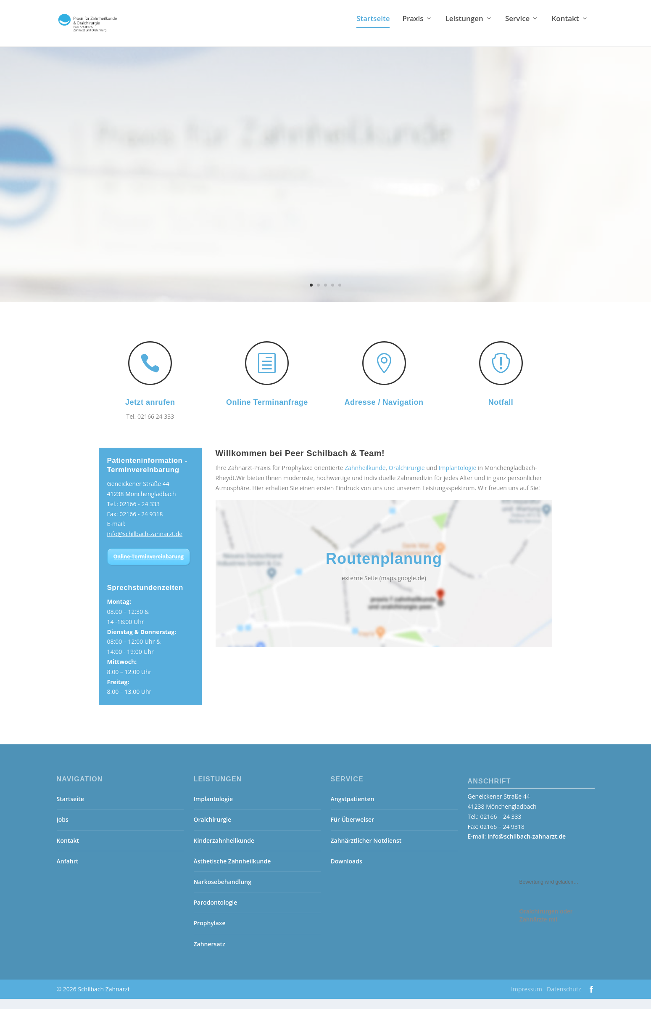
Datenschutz (564, 999)
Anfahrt (68, 871)
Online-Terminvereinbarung (148, 566)
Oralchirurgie (407, 478)
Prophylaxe (210, 933)
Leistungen (464, 29)
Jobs (63, 830)
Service (517, 29)
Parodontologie (215, 912)
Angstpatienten (352, 809)
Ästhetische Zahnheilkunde (232, 871)
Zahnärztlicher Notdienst (366, 851)
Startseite (373, 29)
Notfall (501, 412)
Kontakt (565, 29)
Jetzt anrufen (150, 412)
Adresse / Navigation (383, 412)
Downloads (346, 871)
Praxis (412, 29)
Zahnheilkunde (365, 478)
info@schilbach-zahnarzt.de (145, 544)
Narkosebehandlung (222, 892)
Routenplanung (384, 568)
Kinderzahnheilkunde (224, 851)
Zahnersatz (209, 954)
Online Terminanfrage (267, 412)
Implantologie (458, 478)
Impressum (526, 999)
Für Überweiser (352, 830)
